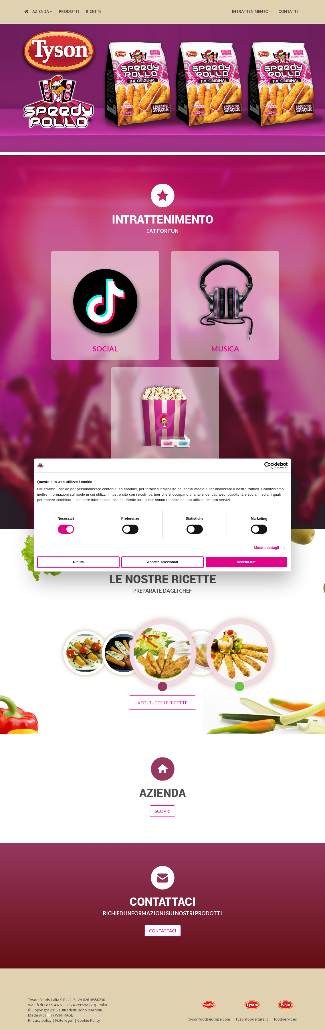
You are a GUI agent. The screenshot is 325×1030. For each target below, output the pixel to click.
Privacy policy (39, 1018)
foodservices (285, 1008)
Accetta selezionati (162, 562)
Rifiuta (78, 562)
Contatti (288, 11)
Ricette (93, 11)
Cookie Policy (88, 1018)
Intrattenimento (252, 11)
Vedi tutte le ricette (162, 701)
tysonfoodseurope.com (209, 1008)
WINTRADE (64, 1013)
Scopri (163, 809)
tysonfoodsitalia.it (252, 1008)
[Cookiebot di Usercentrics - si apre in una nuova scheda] (263, 465)
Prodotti (69, 11)
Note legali (64, 1018)
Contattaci (162, 929)
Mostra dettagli (266, 548)
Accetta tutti (246, 562)
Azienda (42, 11)
